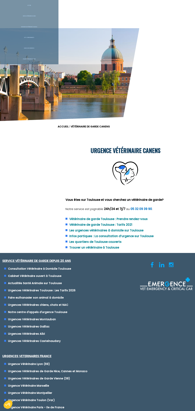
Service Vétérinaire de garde (50, 9)
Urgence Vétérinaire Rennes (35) (126, 250)
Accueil (16, 9)
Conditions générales (97, 319)
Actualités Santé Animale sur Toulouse (36, 209)
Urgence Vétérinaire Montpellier (125, 228)
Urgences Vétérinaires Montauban (33, 245)
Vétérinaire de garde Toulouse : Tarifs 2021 (139, 145)
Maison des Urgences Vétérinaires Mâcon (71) (135, 264)
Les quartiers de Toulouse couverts (134, 167)
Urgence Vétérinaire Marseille (123, 221)
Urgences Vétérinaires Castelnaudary (36, 267)
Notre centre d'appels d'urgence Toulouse (39, 238)
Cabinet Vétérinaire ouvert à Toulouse (36, 202)
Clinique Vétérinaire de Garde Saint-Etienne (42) (136, 257)
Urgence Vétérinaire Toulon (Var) (126, 235)
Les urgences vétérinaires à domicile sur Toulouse (145, 151)
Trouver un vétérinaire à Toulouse (133, 173)
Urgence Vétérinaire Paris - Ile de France (131, 242)
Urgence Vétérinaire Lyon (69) (124, 195)
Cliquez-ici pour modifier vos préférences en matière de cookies (97, 323)
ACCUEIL (104, 30)
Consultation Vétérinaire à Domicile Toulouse (41, 195)
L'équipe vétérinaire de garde (180, 9)
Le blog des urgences (146, 9)
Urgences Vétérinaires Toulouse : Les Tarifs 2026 (43, 216)
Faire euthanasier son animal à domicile (37, 224)
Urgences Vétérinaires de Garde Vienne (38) (134, 213)
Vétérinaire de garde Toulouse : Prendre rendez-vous (147, 140)
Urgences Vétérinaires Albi (28, 260)
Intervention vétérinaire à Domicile (83, 9)
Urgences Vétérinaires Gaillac (30, 252)
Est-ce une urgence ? (113, 9)
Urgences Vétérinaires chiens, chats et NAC (40, 231)
